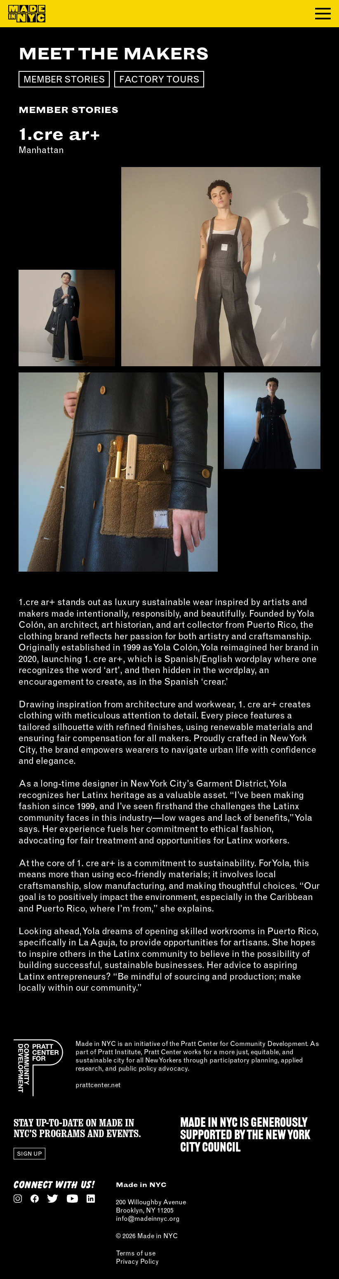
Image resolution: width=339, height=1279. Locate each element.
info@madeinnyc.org (148, 1218)
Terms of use (135, 1253)
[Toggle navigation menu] (323, 13)
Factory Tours (159, 79)
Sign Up (29, 1153)
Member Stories (64, 79)
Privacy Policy (137, 1261)
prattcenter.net (97, 1085)
